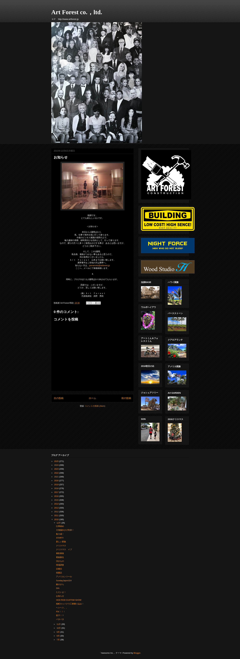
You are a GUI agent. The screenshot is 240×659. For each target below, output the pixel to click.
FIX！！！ (60, 611)
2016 (56, 496)
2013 (56, 508)
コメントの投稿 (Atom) (95, 406)
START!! (60, 538)
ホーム (92, 398)
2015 (56, 500)
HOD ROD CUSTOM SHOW (68, 600)
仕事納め (60, 526)
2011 (56, 515)
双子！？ (60, 615)
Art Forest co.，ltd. (76, 12)
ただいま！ (61, 592)
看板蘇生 (60, 557)
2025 (56, 461)
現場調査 (60, 565)
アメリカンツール (64, 576)
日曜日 (59, 569)
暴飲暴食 (60, 553)
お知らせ (60, 596)
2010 (56, 519)
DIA (57, 588)
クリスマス (61, 545)
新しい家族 (61, 541)
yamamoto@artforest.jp (99, 265)
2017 (56, 492)
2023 (56, 469)
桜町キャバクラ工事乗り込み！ (70, 604)
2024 (56, 465)
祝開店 (59, 573)
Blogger (137, 653)
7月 (58, 639)
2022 (56, 473)
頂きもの (60, 561)
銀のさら (60, 584)
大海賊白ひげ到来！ (65, 530)
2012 (56, 511)
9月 (58, 632)
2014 (56, 504)
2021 (56, 477)
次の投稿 (59, 398)
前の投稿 (126, 398)
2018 (56, 488)
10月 (59, 628)
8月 (58, 636)
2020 (56, 480)
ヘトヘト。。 (62, 607)
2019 (56, 484)
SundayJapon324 (63, 580)
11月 (59, 624)
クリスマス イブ (64, 549)
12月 (59, 523)
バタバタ (60, 619)
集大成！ (60, 534)
